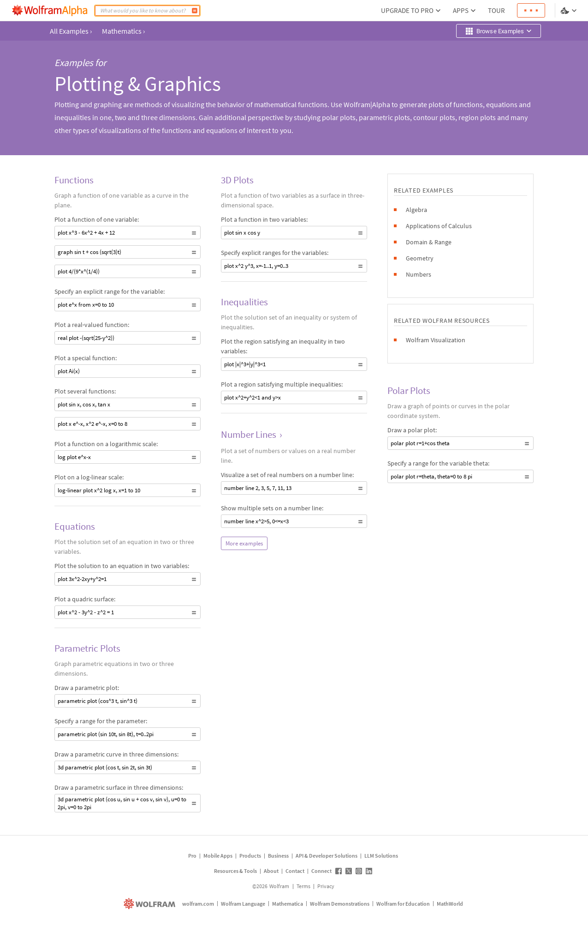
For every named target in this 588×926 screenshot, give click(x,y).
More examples (244, 543)
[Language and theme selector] (569, 11)
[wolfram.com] (150, 903)
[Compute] (194, 10)
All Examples (71, 31)
